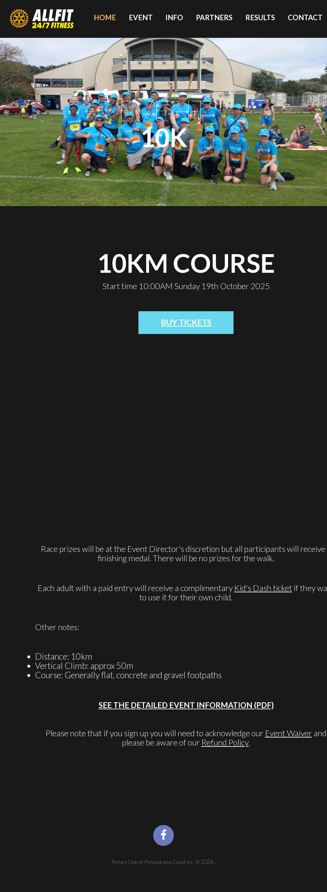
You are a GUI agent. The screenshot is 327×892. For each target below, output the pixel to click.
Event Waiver (288, 736)
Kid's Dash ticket (263, 591)
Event (141, 17)
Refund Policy (225, 745)
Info (174, 17)
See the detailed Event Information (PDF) (186, 708)
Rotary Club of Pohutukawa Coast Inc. (153, 872)
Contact (305, 17)
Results (260, 17)
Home (105, 17)
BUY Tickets (186, 323)
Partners (214, 17)
